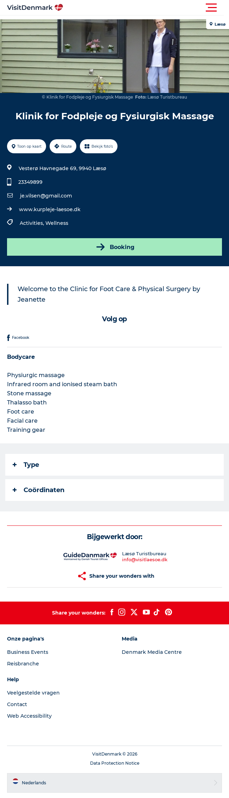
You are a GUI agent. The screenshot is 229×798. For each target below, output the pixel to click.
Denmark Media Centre (152, 652)
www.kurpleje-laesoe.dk (50, 209)
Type (26, 465)
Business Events (27, 652)
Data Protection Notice (114, 763)
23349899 (30, 182)
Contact (17, 704)
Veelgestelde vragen (33, 693)
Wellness (56, 223)
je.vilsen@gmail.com (46, 196)
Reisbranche (23, 663)
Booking (114, 246)
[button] (146, 8)
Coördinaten (38, 490)
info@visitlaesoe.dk (144, 559)
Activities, (32, 223)
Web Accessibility (29, 716)
